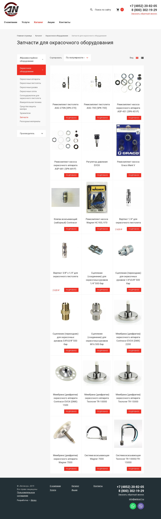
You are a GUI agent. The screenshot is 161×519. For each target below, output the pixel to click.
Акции (51, 22)
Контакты (64, 22)
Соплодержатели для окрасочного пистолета (30, 96)
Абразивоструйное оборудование (29, 59)
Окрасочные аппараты (30, 79)
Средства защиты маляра (28, 107)
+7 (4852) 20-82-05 (143, 6)
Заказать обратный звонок (144, 14)
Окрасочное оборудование (26, 70)
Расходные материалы (30, 121)
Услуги (25, 22)
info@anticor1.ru (136, 499)
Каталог (38, 22)
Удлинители (25, 113)
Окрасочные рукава (29, 87)
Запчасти (24, 117)
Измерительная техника (30, 102)
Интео (33, 500)
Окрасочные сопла (28, 91)
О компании (10, 22)
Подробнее (71, 118)
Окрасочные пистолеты (30, 83)
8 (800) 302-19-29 (144, 10)
